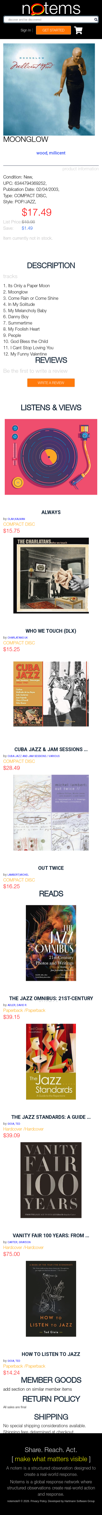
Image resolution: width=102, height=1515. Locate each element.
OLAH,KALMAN (16, 573)
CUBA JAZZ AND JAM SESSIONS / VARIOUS (34, 810)
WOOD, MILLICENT (51, 153)
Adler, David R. (17, 1059)
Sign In (26, 30)
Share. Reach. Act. (51, 1443)
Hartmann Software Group (79, 1503)
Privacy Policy (39, 1503)
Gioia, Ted (14, 1178)
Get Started (53, 30)
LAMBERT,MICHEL (18, 929)
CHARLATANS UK (18, 692)
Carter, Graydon (19, 1296)
